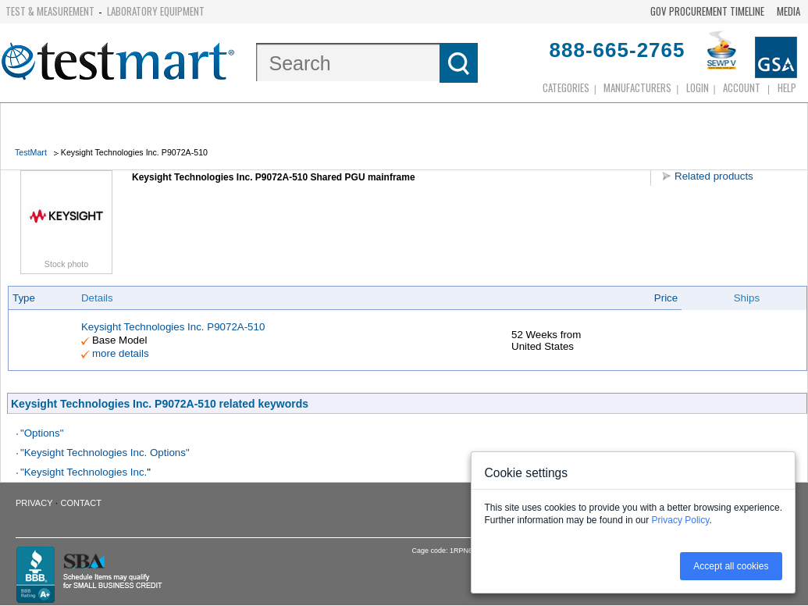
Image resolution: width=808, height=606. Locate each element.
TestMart (31, 152)
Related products (714, 176)
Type (23, 298)
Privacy (34, 503)
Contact (81, 503)
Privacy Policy (681, 520)
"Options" (41, 433)
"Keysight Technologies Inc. (83, 472)
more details (120, 353)
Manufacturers (637, 87)
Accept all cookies (730, 566)
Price (666, 298)
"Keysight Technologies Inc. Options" (105, 452)
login (697, 87)
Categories (566, 87)
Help (787, 87)
